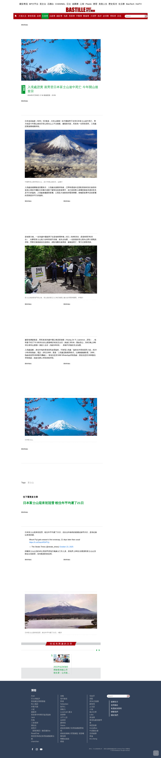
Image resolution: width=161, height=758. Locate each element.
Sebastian (64, 704)
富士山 (31, 482)
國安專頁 (23, 4)
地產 (66, 16)
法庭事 (52, 16)
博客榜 (113, 16)
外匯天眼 (34, 707)
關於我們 (114, 715)
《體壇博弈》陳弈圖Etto (40, 731)
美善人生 (103, 4)
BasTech (130, 4)
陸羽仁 (63, 707)
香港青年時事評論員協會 (41, 715)
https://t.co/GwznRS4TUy (39, 542)
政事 (39, 16)
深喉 (62, 696)
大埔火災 (22, 16)
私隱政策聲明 (116, 708)
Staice (62, 725)
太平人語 (63, 717)
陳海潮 (63, 736)
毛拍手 (92, 696)
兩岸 (100, 16)
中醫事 (79, 16)
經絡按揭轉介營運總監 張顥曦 (72, 733)
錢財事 (59, 16)
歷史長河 (113, 4)
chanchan (35, 741)
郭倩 (62, 701)
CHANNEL (60, 4)
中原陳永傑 (93, 731)
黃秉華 (63, 715)
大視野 (93, 16)
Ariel (33, 696)
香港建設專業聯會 (38, 701)
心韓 (82, 4)
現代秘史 (63, 699)
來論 (91, 736)
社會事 (45, 16)
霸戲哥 (33, 712)
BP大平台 (33, 4)
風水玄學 (93, 712)
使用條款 (114, 705)
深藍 (91, 699)
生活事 (121, 4)
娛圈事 (75, 4)
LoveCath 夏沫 (66, 712)
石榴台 (50, 4)
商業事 (72, 16)
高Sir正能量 (94, 701)
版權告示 (114, 702)
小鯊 (33, 709)
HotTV (139, 4)
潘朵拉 (33, 725)
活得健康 (93, 733)
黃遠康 (92, 717)
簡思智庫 (93, 725)
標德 (62, 741)
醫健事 (86, 16)
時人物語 (34, 704)
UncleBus (93, 728)
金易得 (63, 720)
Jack (33, 717)
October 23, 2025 (66, 547)
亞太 (69, 4)
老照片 (33, 728)
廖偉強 (63, 723)
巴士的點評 (35, 699)
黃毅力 (63, 709)
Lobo (91, 715)
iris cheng (93, 739)
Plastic (89, 4)
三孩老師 (34, 723)
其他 (119, 16)
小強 (91, 709)
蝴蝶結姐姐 (64, 739)
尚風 (33, 720)
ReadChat (35, 733)
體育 (95, 4)
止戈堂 (92, 707)
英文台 (43, 4)
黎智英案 (32, 16)
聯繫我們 (114, 712)
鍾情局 (92, 704)
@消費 (106, 16)
